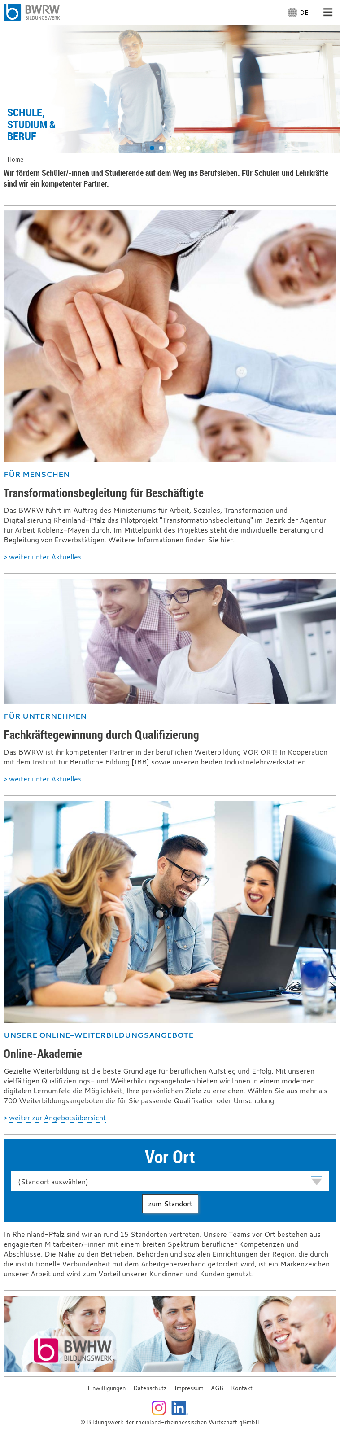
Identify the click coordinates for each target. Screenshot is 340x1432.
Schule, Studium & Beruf (31, 124)
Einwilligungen (106, 1388)
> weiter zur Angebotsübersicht (55, 1117)
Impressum (189, 1388)
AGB (217, 1388)
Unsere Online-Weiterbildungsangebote (98, 1035)
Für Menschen (37, 474)
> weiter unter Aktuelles (43, 557)
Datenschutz (150, 1388)
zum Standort (170, 1204)
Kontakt (242, 1388)
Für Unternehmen (45, 716)
